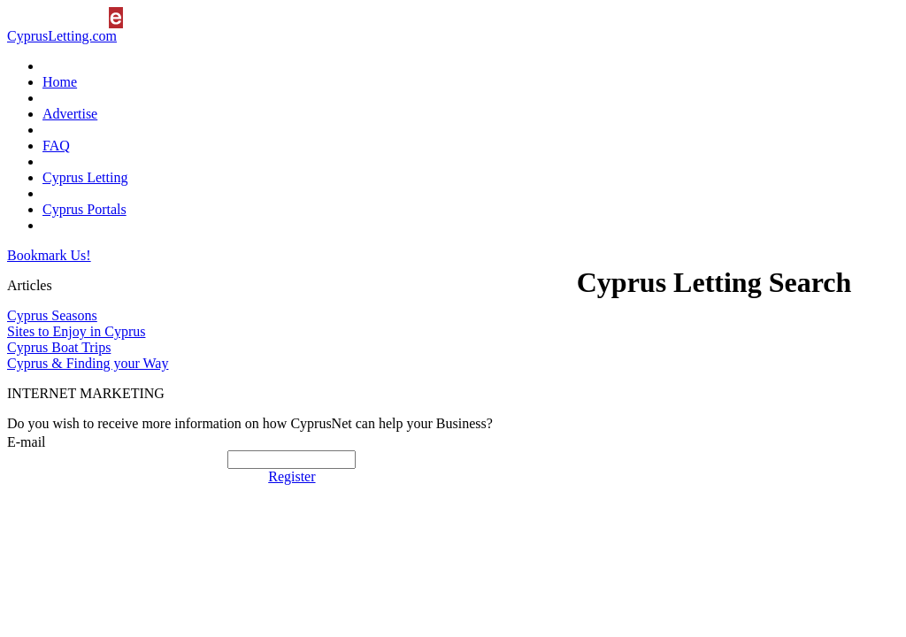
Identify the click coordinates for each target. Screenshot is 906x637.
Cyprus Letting (84, 177)
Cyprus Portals (84, 209)
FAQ (56, 145)
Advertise (69, 113)
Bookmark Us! (49, 255)
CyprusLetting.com (62, 35)
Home (59, 81)
